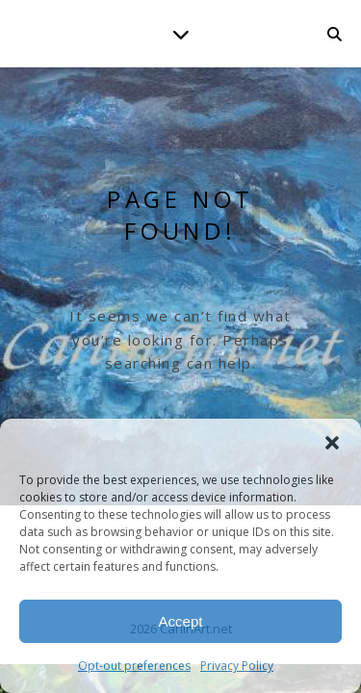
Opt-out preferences (134, 665)
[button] (332, 442)
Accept (181, 621)
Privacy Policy (236, 665)
